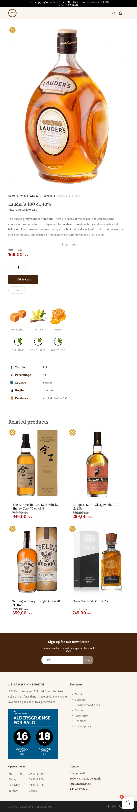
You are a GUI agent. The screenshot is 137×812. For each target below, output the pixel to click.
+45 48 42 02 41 (79, 789)
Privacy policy (83, 726)
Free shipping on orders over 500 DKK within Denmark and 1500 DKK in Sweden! (68, 3)
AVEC (23, 196)
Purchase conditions (87, 705)
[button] (127, 13)
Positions (80, 721)
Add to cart (23, 279)
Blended (48, 196)
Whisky (34, 196)
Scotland (47, 382)
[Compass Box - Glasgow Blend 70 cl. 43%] (97, 463)
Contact (80, 710)
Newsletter (82, 715)
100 (45, 366)
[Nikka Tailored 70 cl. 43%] (97, 559)
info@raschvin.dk (80, 784)
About (78, 694)
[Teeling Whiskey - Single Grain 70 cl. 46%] (37, 559)
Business (80, 700)
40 (44, 374)
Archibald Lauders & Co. (56, 398)
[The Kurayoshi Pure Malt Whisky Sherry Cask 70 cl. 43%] (37, 463)
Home (11, 196)
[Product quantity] (18, 267)
